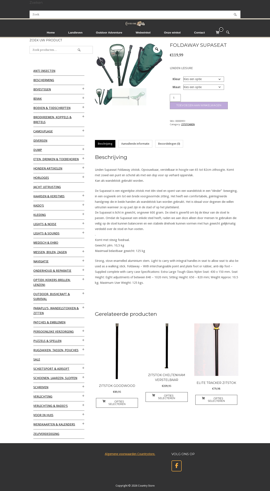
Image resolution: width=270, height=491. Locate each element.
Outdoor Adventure (109, 32)
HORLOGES (41, 177)
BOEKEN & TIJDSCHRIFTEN (51, 108)
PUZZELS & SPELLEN (47, 341)
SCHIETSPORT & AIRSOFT (51, 368)
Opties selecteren (114, 403)
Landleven (75, 32)
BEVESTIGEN (42, 89)
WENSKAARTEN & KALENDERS (54, 424)
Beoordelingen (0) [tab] (169, 143)
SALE (36, 359)
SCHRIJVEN (40, 387)
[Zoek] (235, 14)
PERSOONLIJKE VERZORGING (53, 331)
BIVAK (37, 98)
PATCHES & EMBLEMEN (49, 322)
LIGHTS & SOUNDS (46, 233)
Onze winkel (172, 32)
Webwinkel (143, 32)
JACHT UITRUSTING (47, 187)
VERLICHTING (42, 396)
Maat (177, 87)
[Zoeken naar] (135, 14)
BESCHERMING (43, 80)
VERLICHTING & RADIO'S (50, 406)
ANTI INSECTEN (44, 71)
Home (51, 32)
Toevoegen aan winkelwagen (198, 105)
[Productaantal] (175, 98)
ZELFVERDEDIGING (46, 434)
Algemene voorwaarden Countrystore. (130, 454)
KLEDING (39, 215)
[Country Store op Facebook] (176, 466)
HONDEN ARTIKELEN (47, 168)
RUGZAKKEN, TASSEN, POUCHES (55, 350)
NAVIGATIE (41, 261)
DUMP (37, 150)
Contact (199, 32)
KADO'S (38, 205)
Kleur (177, 79)
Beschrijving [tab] (105, 143)
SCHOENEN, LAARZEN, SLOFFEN (55, 378)
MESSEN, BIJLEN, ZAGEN (50, 252)
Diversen (40, 140)
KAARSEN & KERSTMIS (49, 196)
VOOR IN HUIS (43, 415)
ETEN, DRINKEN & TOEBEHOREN (56, 159)
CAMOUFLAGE (43, 131)
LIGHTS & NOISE (44, 224)
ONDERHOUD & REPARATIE (52, 270)
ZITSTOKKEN (188, 124)
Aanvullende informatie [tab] (135, 143)
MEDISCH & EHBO (45, 242)
